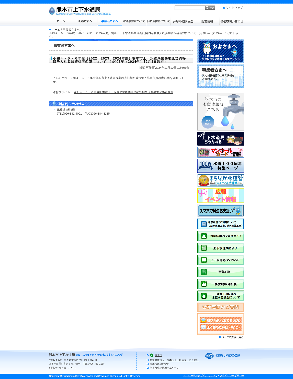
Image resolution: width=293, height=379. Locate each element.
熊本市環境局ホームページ (164, 367)
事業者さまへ (110, 21)
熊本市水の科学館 (159, 363)
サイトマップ (234, 7)
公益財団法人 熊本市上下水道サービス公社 (174, 360)
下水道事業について (158, 21)
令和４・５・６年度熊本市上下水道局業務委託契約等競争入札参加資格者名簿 (123, 92)
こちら (72, 367)
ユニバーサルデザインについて (200, 375)
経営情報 (207, 21)
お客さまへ (85, 21)
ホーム (61, 21)
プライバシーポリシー (232, 375)
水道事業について (134, 21)
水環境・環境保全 (183, 21)
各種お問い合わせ (232, 21)
